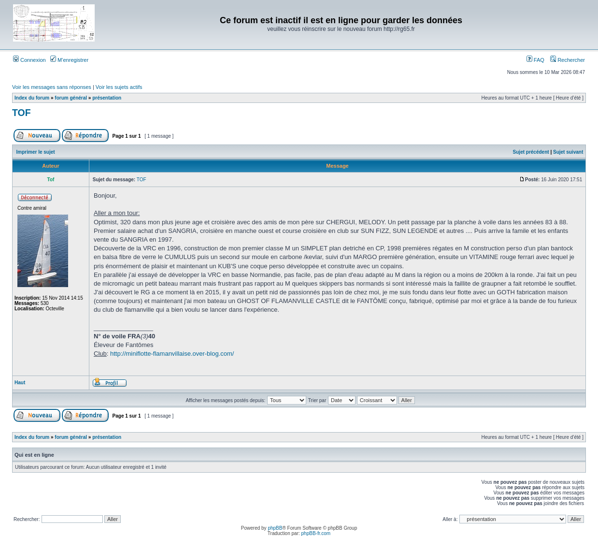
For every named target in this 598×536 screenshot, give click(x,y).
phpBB (275, 528)
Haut (19, 382)
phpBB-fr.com (316, 533)
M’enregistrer (69, 60)
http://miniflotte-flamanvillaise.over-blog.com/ (172, 353)
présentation (106, 98)
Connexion (29, 60)
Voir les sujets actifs (119, 87)
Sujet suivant (568, 152)
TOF (21, 112)
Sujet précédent (531, 152)
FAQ (535, 60)
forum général (71, 98)
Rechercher (567, 60)
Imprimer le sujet (35, 152)
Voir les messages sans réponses (51, 87)
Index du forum (31, 98)
